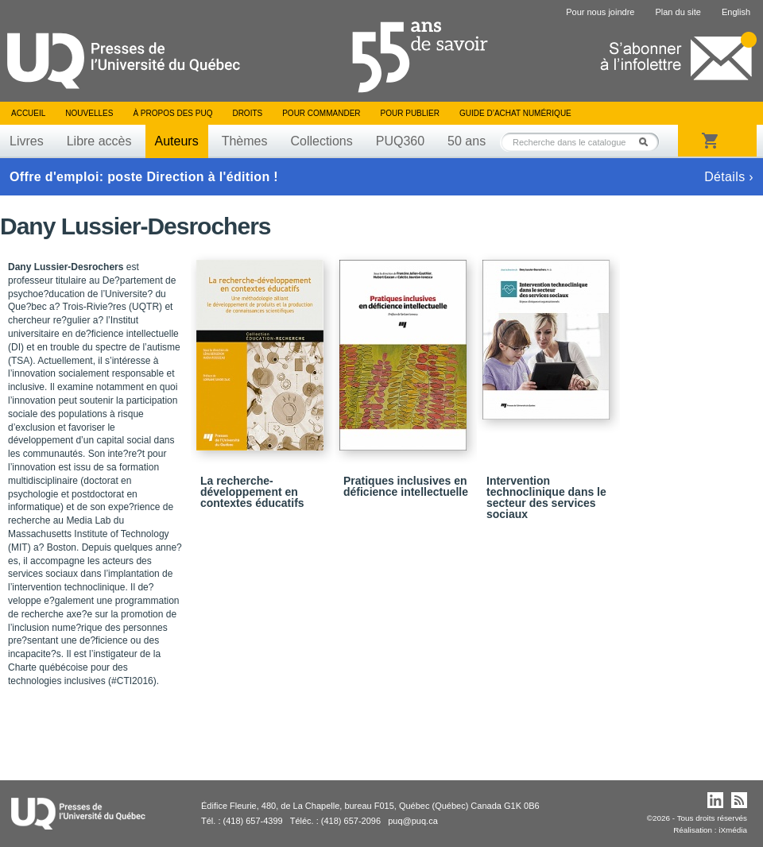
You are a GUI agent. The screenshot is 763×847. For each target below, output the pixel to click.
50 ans (466, 141)
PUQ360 (400, 141)
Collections (321, 141)
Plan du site (677, 12)
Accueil (28, 113)
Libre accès (99, 141)
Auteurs (177, 141)
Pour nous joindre (600, 12)
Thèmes (245, 141)
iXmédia (732, 830)
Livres (27, 141)
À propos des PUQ (172, 113)
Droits (247, 113)
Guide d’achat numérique (515, 113)
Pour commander (321, 113)
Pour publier (410, 113)
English (736, 12)
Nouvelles (89, 113)
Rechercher (648, 142)
